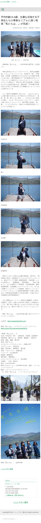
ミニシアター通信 (5, 1)
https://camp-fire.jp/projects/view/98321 (14, 328)
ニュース (13, 1)
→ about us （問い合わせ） (14, 495)
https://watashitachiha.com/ (17, 321)
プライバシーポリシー (9, 519)
